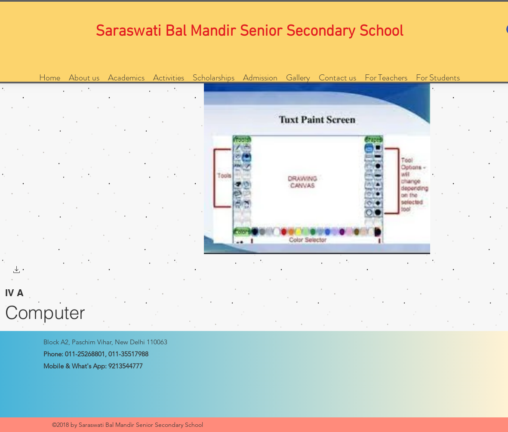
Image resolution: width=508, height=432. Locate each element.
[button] (17, 270)
